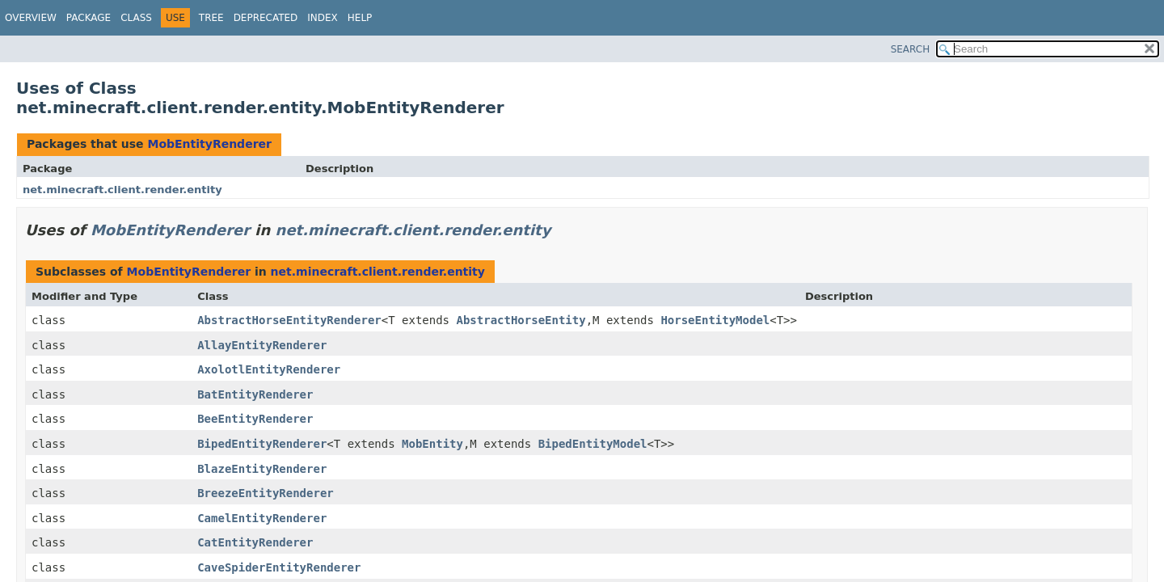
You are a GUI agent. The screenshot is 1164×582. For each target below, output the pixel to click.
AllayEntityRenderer (262, 345)
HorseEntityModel (715, 320)
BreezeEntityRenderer (265, 493)
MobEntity (432, 443)
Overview (31, 17)
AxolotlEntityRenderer (268, 369)
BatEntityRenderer (255, 394)
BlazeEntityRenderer (262, 468)
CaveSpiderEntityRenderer (279, 567)
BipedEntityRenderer (262, 443)
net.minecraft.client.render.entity (122, 189)
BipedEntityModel (592, 443)
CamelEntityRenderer (262, 518)
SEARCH (910, 49)
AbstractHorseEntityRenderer (289, 320)
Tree (211, 17)
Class (136, 17)
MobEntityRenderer (209, 143)
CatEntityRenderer (255, 542)
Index (322, 17)
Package (88, 17)
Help (360, 17)
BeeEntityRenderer (255, 418)
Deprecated (266, 17)
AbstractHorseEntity (520, 320)
